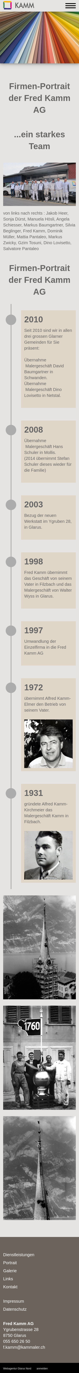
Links (8, 1278)
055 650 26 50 (16, 1341)
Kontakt (10, 1286)
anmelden (42, 1368)
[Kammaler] (18, 5)
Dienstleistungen (18, 1254)
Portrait (10, 1262)
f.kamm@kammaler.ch (24, 1347)
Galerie (10, 1270)
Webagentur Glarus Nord (17, 1368)
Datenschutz (15, 1309)
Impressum (13, 1301)
